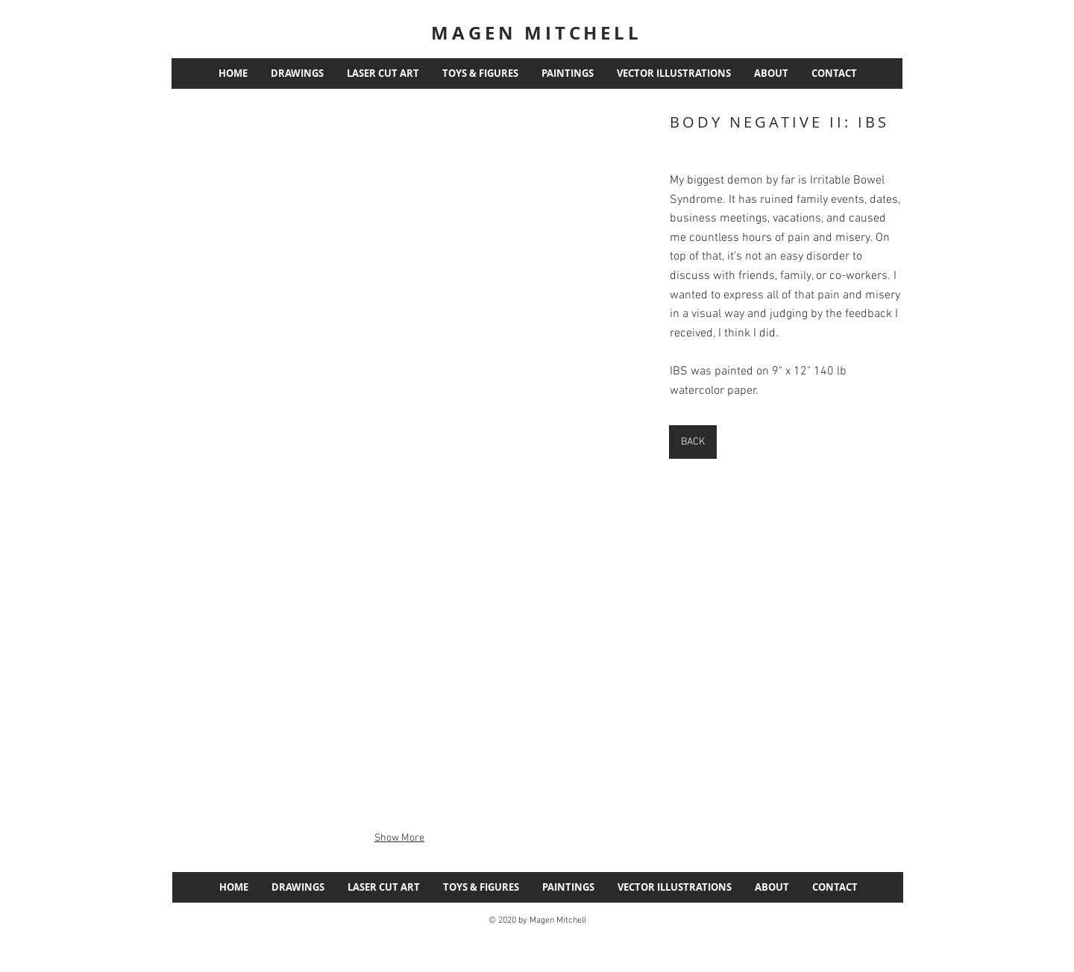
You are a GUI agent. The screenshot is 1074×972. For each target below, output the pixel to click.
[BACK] (693, 442)
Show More (399, 838)
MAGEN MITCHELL (536, 33)
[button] (399, 288)
